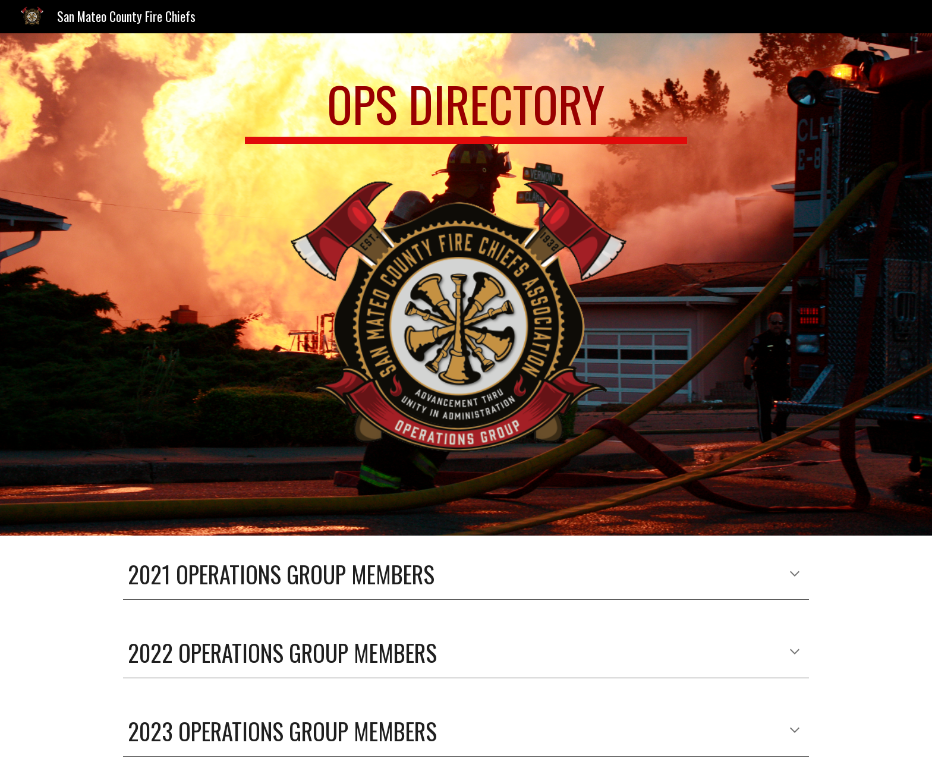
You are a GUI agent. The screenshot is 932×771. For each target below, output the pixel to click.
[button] (794, 575)
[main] (466, 109)
